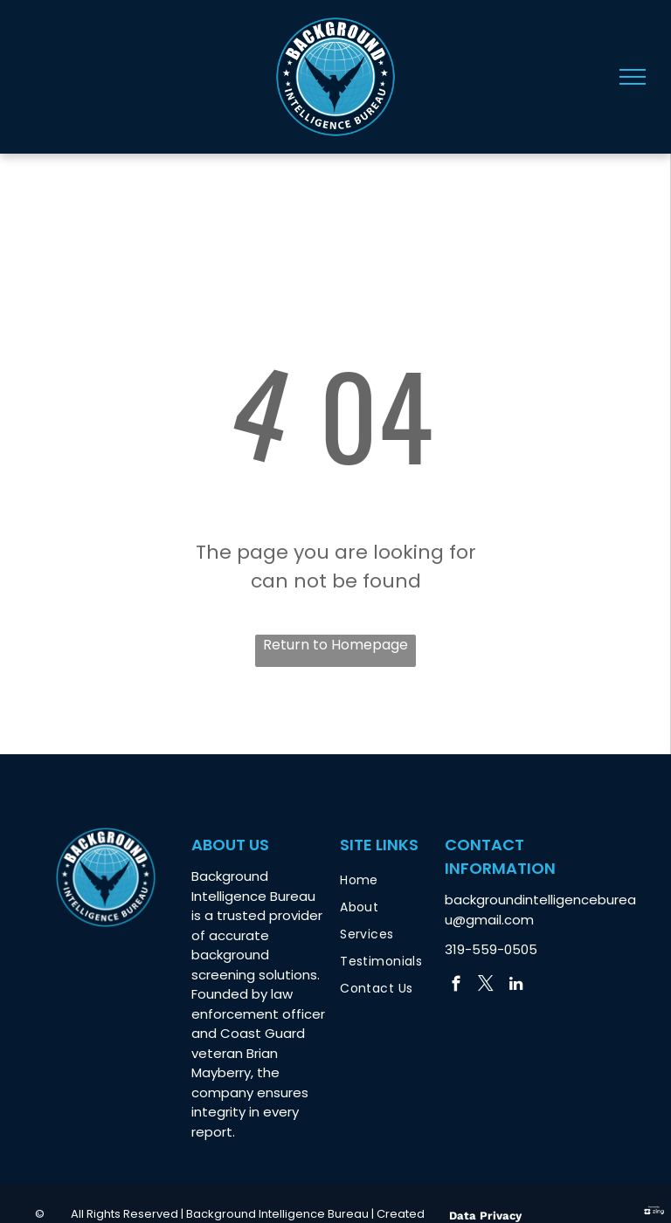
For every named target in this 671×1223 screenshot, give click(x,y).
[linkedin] (516, 986)
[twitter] (486, 986)
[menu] (632, 77)
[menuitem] (399, 880)
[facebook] (456, 986)
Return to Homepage (335, 645)
